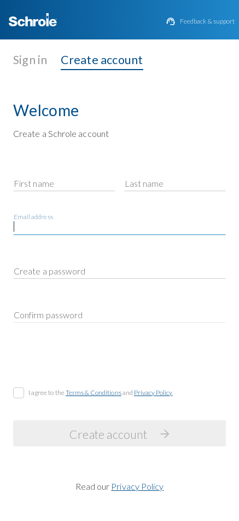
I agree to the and (100, 393)
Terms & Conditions (93, 392)
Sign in (30, 60)
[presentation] (96, 361)
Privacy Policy (153, 392)
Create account (102, 60)
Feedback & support (207, 21)
